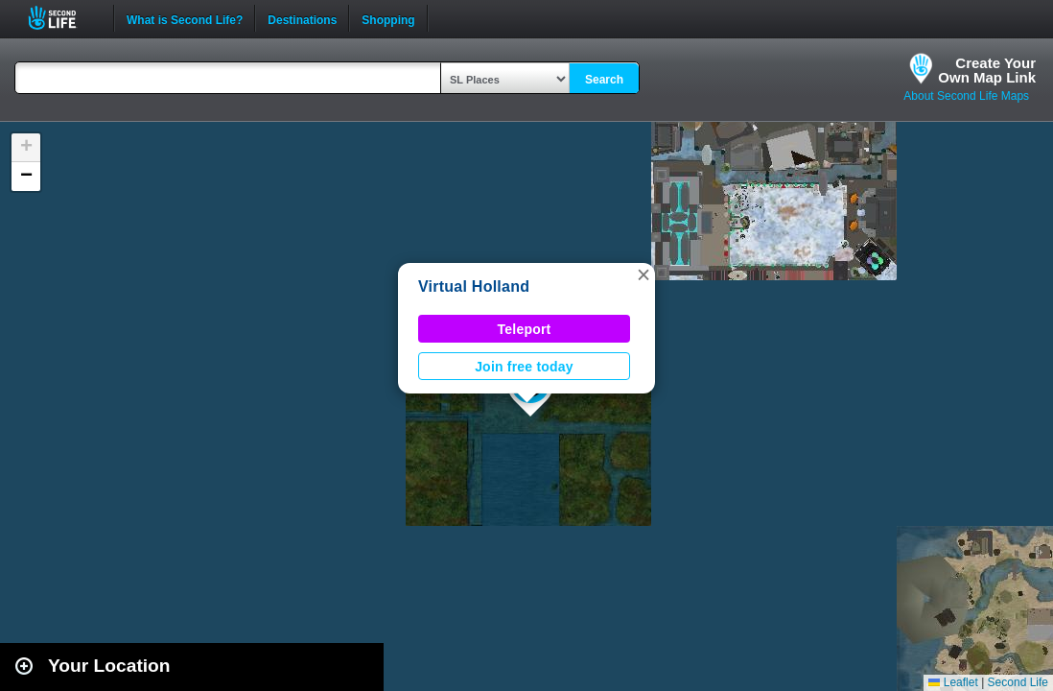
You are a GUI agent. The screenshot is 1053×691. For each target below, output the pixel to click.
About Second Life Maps (966, 96)
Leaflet (952, 682)
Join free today (524, 366)
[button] (643, 274)
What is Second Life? (185, 18)
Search (604, 79)
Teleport (524, 329)
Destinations (302, 18)
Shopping (388, 18)
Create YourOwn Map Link (987, 70)
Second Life (63, 18)
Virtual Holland (473, 286)
